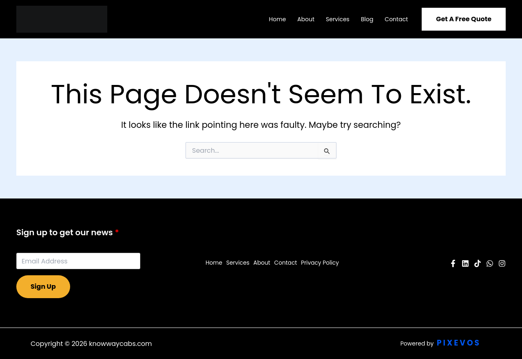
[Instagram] (502, 263)
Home (277, 19)
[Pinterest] (477, 263)
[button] (464, 19)
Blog (367, 19)
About (305, 19)
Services (337, 19)
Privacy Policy (319, 263)
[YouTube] (465, 263)
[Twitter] (489, 263)
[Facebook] (453, 263)
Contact (396, 19)
